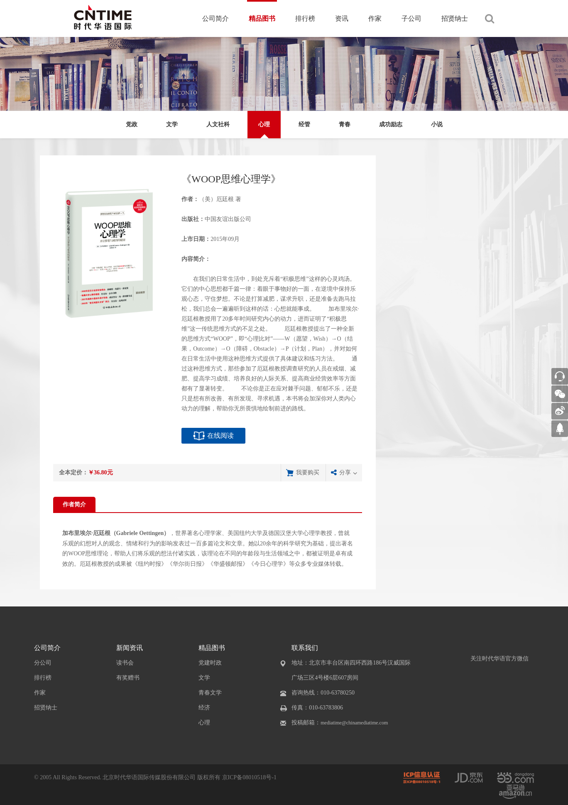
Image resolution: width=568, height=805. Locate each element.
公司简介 (215, 18)
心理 (264, 124)
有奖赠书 (128, 678)
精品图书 (262, 18)
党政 (131, 124)
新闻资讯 (129, 647)
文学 (172, 124)
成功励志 (390, 124)
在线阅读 (220, 435)
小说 (437, 124)
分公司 (42, 663)
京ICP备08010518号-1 (249, 777)
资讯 (341, 18)
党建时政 (210, 663)
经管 (304, 124)
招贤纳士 (454, 18)
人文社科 (218, 124)
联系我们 (304, 647)
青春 (344, 124)
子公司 (411, 18)
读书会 (125, 663)
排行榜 (305, 18)
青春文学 (210, 693)
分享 (345, 472)
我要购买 (307, 472)
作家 (375, 18)
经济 (204, 707)
